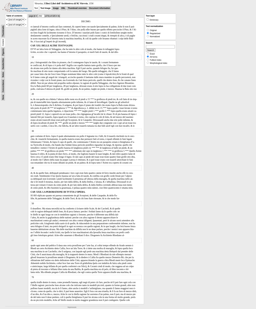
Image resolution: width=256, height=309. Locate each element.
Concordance (3, 86)
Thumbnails (3, 31)
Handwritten (3, 63)
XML (63, 8)
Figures (3, 51)
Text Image (45, 8)
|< (34, 16)
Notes (3, 74)
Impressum (72, 307)
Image (56, 8)
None (3, 97)
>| (58, 16)
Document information (99, 8)
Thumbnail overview (77, 8)
